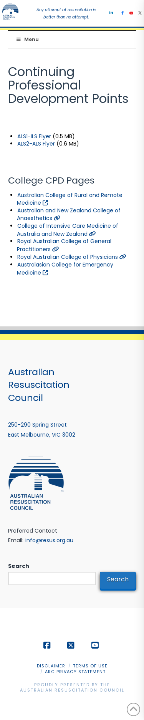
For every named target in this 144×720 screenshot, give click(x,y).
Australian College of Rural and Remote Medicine (69, 199)
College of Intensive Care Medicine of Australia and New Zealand (67, 230)
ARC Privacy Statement (75, 672)
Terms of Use (90, 666)
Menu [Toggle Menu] (27, 39)
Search (18, 566)
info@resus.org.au (49, 540)
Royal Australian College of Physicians (71, 257)
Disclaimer (51, 666)
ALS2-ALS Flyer (36, 143)
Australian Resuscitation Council (72, 690)
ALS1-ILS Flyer (34, 136)
